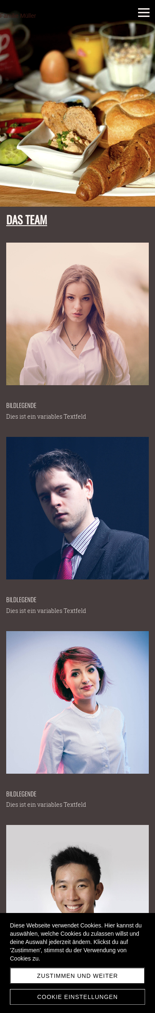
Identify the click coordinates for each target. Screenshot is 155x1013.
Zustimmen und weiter (77, 975)
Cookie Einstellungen (77, 997)
